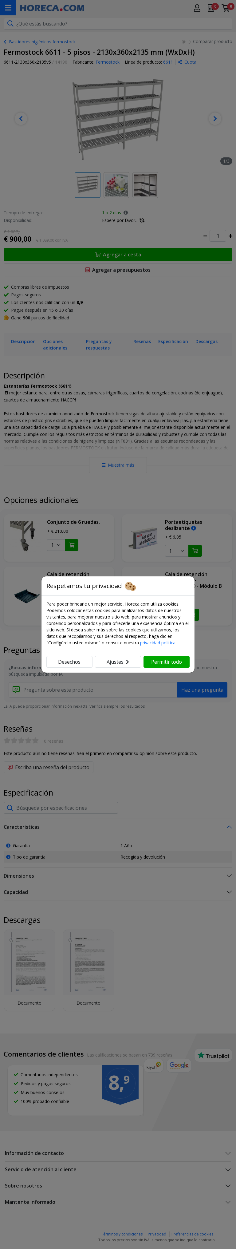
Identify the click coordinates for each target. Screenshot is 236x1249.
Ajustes (118, 661)
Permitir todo (166, 661)
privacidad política (157, 643)
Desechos (69, 661)
